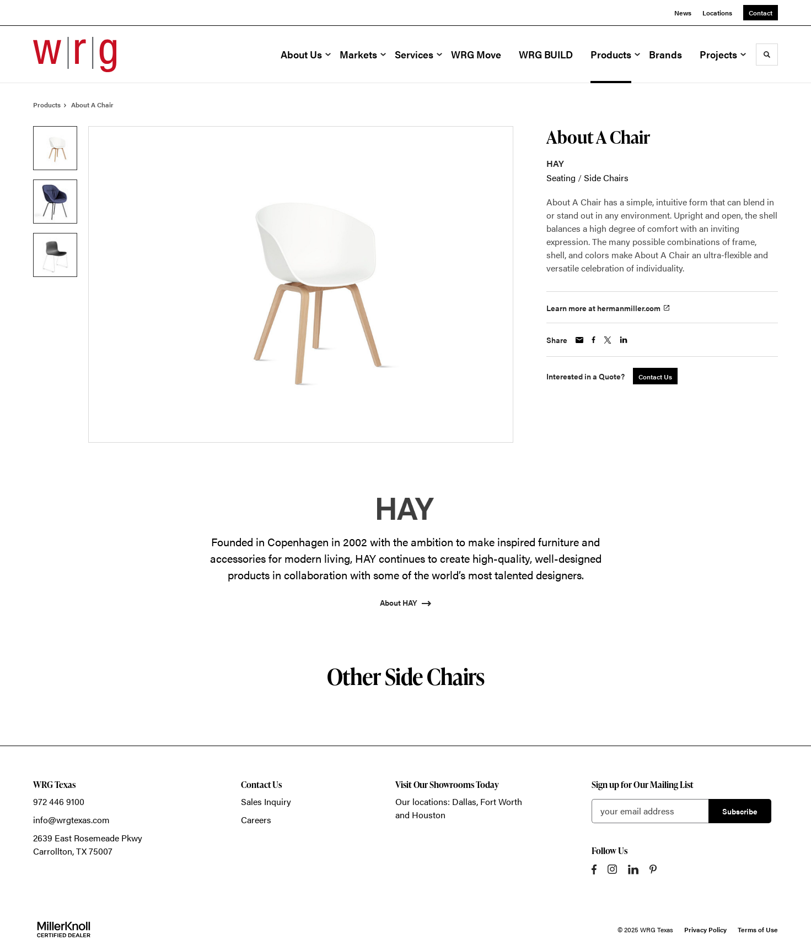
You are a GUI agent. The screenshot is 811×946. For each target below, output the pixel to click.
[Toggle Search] (767, 55)
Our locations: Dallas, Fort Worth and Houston (458, 808)
